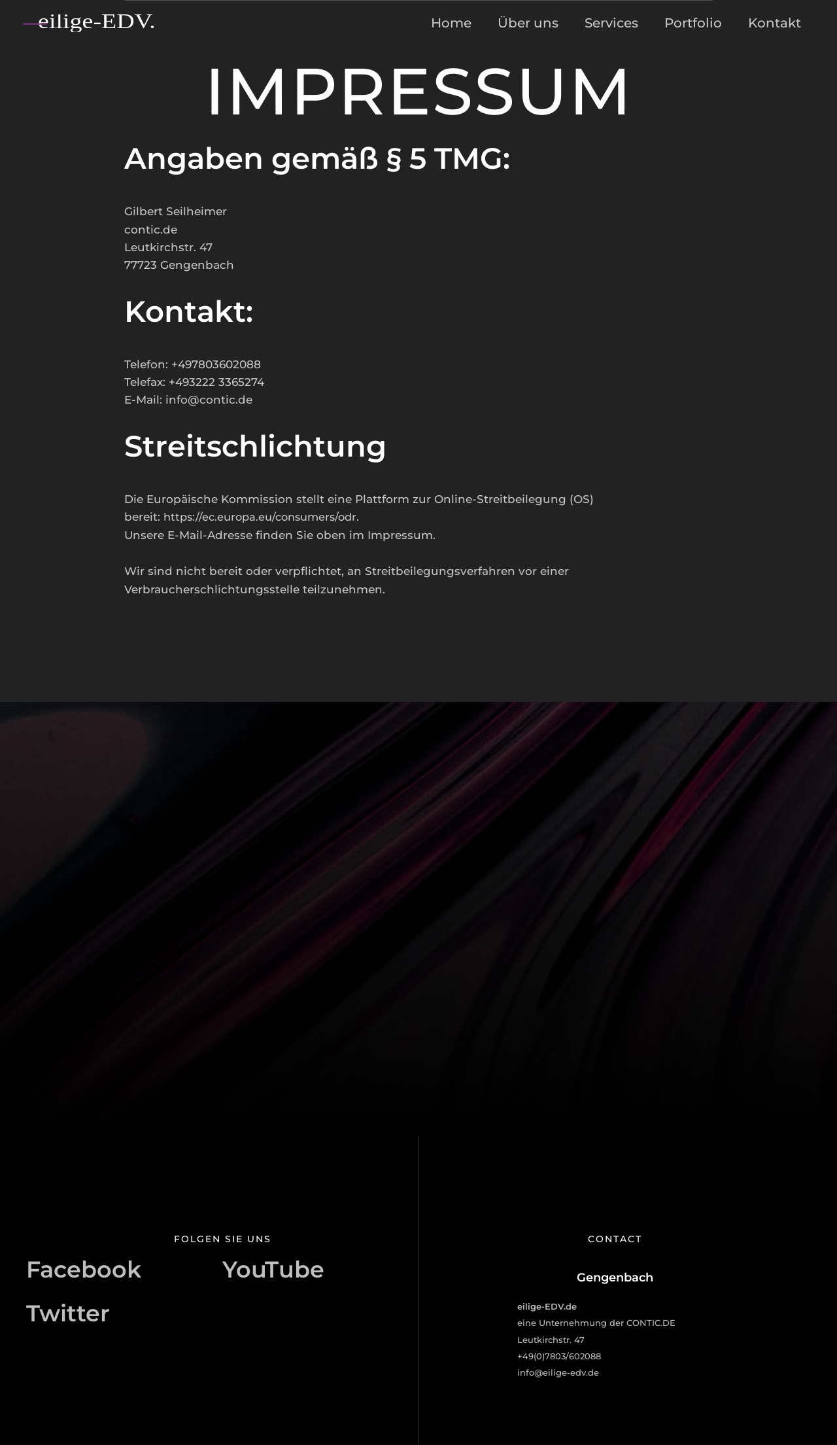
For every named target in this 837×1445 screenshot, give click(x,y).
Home (451, 23)
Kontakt (774, 23)
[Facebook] (83, 1278)
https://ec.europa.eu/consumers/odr (265, 516)
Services (611, 23)
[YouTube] (273, 1278)
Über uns (528, 23)
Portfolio (693, 23)
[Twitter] (68, 1313)
